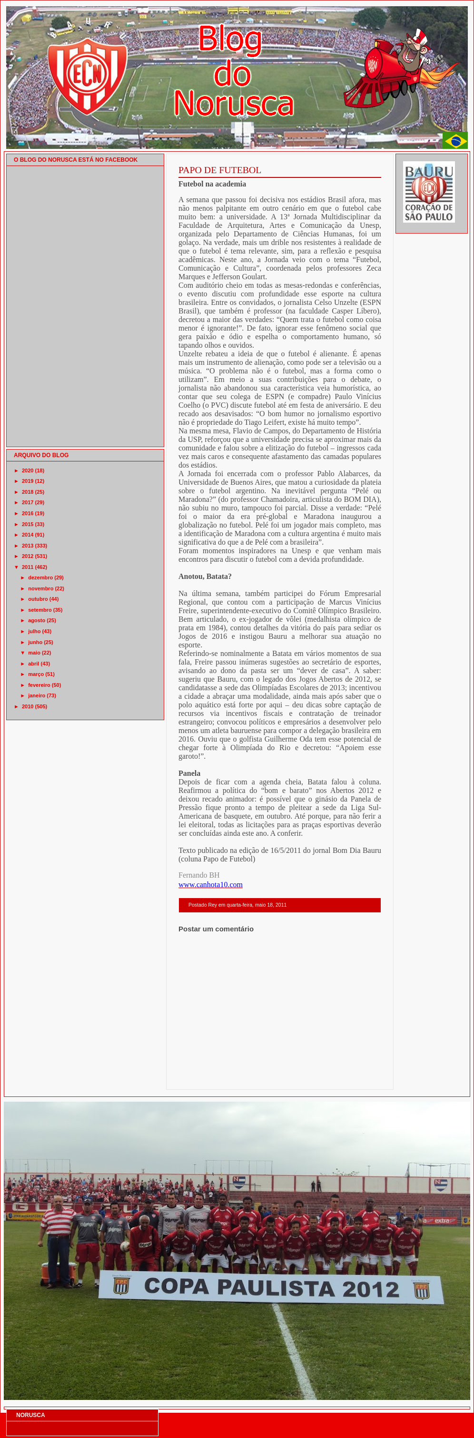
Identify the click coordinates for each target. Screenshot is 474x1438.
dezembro (40, 577)
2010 (27, 706)
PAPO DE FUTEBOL (219, 170)
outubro (38, 599)
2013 (27, 545)
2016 (27, 513)
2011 (27, 567)
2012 (27, 556)
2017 (27, 502)
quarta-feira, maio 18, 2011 (256, 905)
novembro (40, 588)
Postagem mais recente (204, 1077)
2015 (27, 524)
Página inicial (281, 1077)
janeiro (36, 695)
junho (35, 642)
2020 (27, 470)
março (36, 674)
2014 (27, 535)
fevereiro (39, 685)
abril (33, 663)
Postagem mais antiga (356, 1077)
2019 (27, 481)
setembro (40, 610)
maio (34, 652)
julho (34, 631)
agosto (36, 620)
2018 (27, 492)
